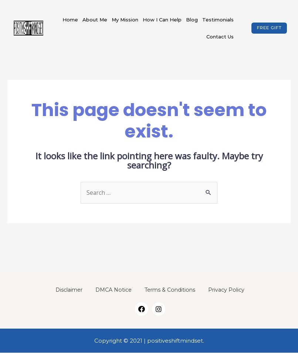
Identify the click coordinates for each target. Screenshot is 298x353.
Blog (192, 20)
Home (70, 20)
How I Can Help (162, 20)
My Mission (125, 20)
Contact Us (220, 37)
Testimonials (218, 20)
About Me (94, 20)
